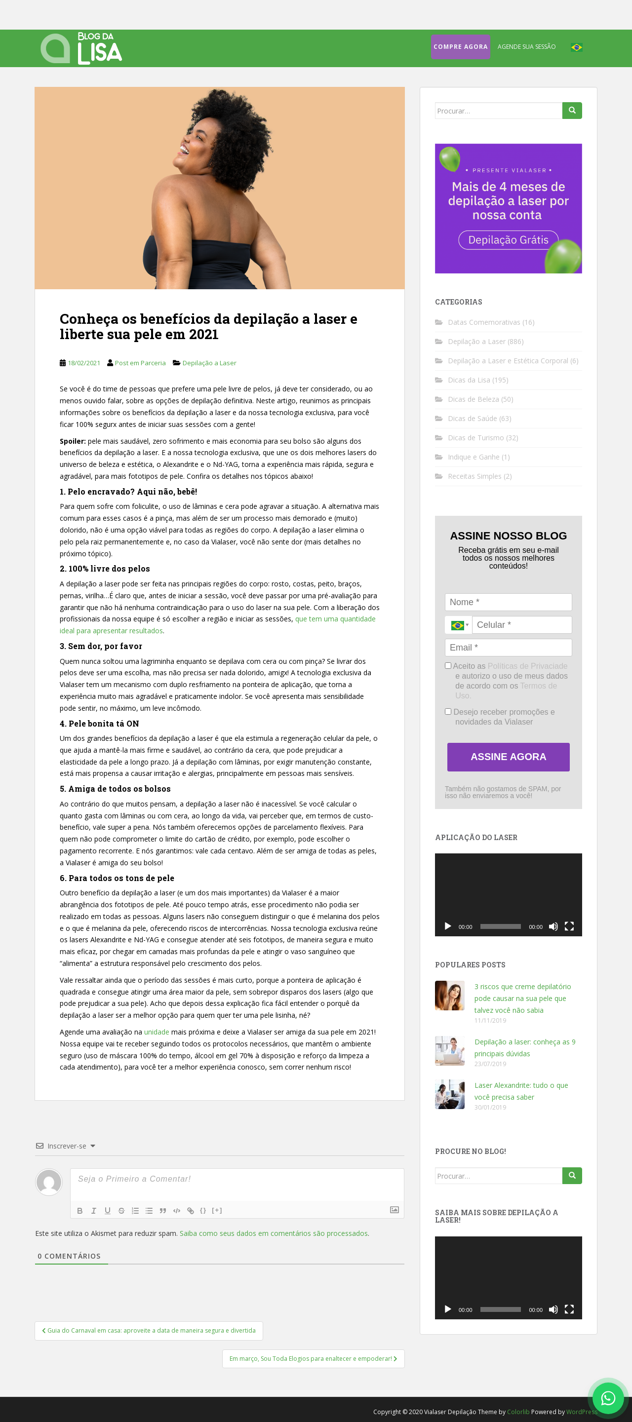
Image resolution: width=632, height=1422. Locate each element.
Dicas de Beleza (473, 399)
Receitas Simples (475, 476)
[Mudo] (553, 926)
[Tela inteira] (569, 926)
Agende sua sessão (527, 46)
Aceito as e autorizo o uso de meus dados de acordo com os (506, 681)
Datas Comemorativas (484, 322)
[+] (217, 1210)
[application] (508, 894)
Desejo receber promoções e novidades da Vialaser (500, 717)
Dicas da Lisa (469, 379)
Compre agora (461, 46)
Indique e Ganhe (474, 456)
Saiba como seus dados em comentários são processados (274, 1233)
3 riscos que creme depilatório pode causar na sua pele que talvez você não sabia (522, 998)
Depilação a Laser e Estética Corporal (508, 360)
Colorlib (518, 1412)
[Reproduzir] (448, 926)
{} (203, 1210)
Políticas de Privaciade (528, 666)
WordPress (581, 1412)
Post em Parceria (140, 362)
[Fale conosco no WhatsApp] (608, 1398)
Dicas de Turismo (476, 437)
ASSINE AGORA (509, 756)
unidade (156, 1032)
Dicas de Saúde (472, 418)
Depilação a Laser (210, 362)
